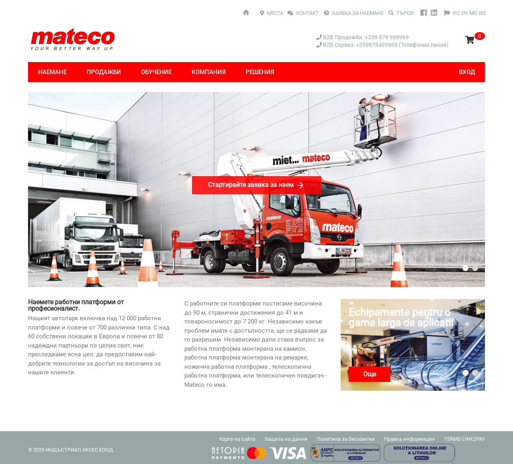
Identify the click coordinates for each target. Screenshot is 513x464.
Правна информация (409, 439)
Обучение (156, 72)
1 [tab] (466, 268)
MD (473, 13)
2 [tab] (475, 268)
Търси (401, 13)
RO (456, 13)
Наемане (52, 72)
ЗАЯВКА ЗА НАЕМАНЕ (354, 13)
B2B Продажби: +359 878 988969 (362, 37)
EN (464, 13)
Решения (260, 72)
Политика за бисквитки (346, 439)
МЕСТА (271, 13)
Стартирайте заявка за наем (256, 185)
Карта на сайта (237, 439)
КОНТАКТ (303, 13)
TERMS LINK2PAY (464, 439)
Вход (467, 72)
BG (482, 13)
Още (369, 374)
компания (209, 72)
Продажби (104, 72)
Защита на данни (286, 439)
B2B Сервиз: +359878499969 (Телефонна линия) (382, 45)
